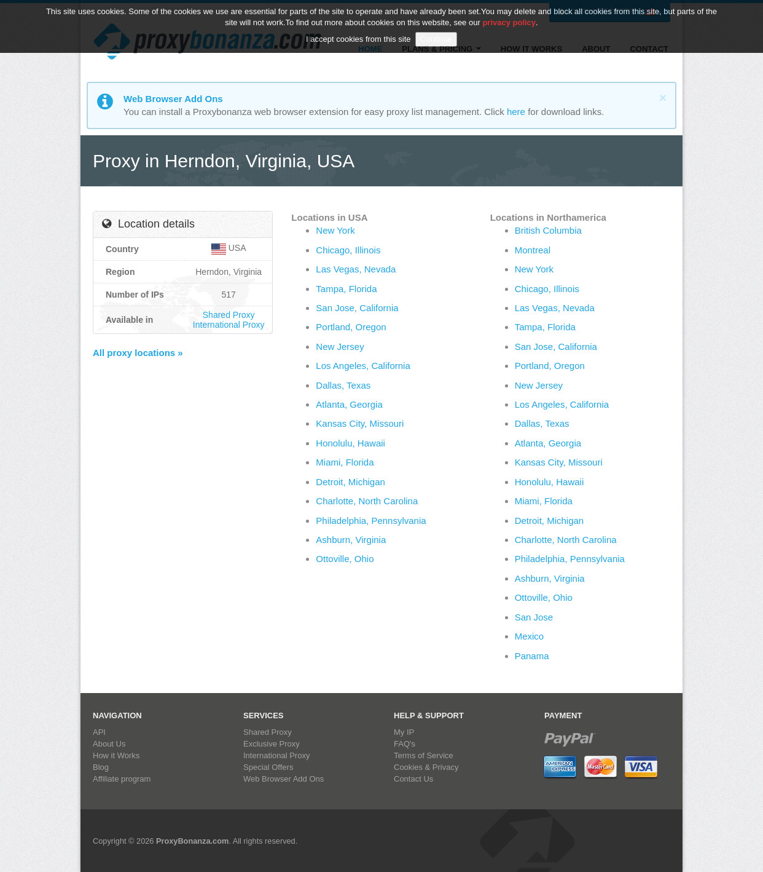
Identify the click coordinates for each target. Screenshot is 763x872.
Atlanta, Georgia (349, 404)
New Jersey (340, 346)
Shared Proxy (229, 315)
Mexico (529, 636)
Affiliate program (122, 778)
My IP (404, 732)
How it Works (531, 49)
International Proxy (229, 325)
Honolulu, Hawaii (350, 443)
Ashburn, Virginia (351, 539)
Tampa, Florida (346, 288)
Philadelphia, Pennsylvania (371, 520)
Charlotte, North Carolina (367, 501)
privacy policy (509, 12)
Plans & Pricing (441, 49)
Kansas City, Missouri (360, 423)
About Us (109, 743)
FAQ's (404, 743)
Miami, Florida (345, 462)
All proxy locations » (138, 352)
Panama (532, 656)
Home (370, 49)
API (99, 732)
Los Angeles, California (363, 365)
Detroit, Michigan (350, 482)
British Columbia (548, 230)
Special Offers (268, 767)
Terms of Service (423, 755)
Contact (649, 49)
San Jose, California (357, 308)
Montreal (532, 250)
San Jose (534, 617)
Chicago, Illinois (348, 250)
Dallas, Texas (343, 385)
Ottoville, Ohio (345, 558)
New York (335, 230)
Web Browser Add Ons (283, 778)
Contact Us (413, 778)
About (596, 49)
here (516, 111)
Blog (101, 767)
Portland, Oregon (351, 327)
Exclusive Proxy (271, 743)
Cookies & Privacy (426, 767)
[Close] (663, 97)
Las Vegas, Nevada (356, 269)
